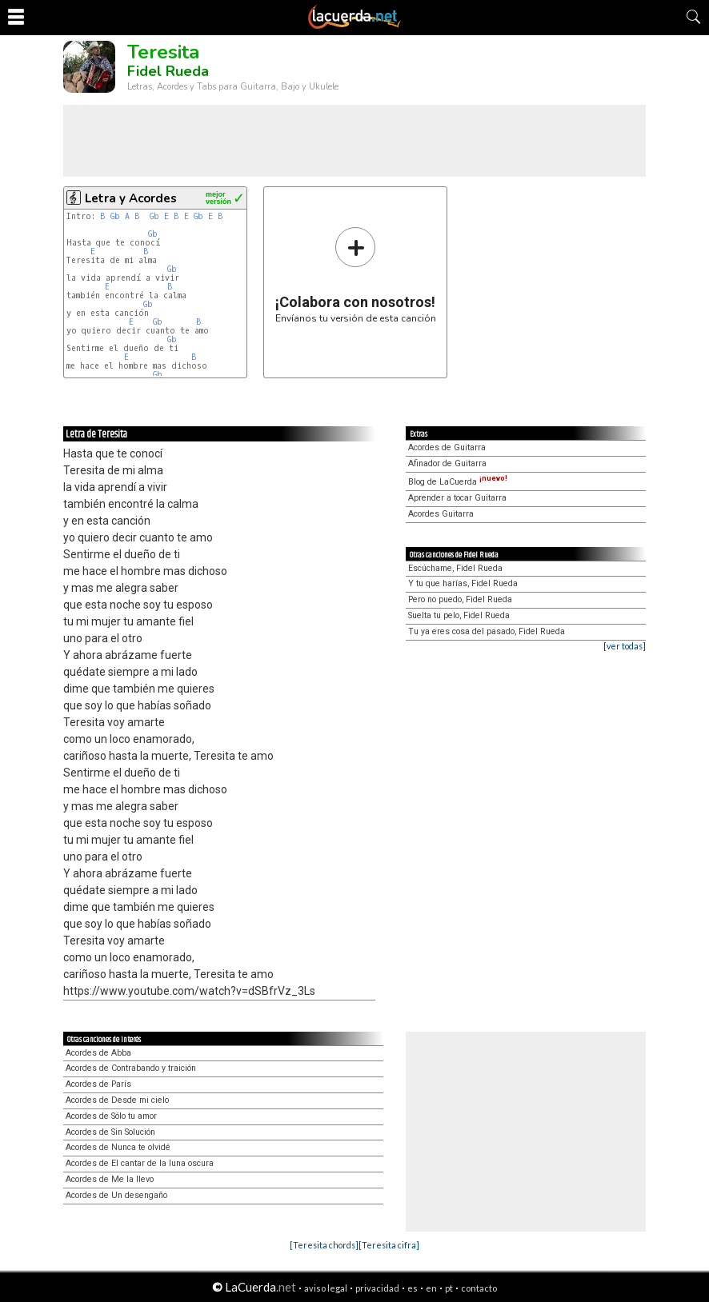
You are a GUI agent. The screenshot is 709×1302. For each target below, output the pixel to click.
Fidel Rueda (168, 71)
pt (449, 1288)
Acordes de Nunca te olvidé (118, 1147)
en (431, 1288)
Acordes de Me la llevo (110, 1179)
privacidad (377, 1288)
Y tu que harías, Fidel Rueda (463, 583)
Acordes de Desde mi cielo (117, 1100)
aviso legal (325, 1288)
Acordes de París (98, 1084)
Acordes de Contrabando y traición (131, 1068)
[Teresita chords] (324, 1245)
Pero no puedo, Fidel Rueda (460, 599)
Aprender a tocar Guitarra (457, 498)
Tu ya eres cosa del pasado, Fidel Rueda (486, 631)
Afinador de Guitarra (447, 463)
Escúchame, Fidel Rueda (455, 568)
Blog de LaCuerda (457, 482)
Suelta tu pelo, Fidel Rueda (459, 615)
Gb (115, 216)
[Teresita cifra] (389, 1245)
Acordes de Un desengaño (116, 1195)
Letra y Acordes (131, 198)
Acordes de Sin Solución (110, 1132)
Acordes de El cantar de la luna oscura (140, 1163)
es (412, 1288)
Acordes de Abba (98, 1053)
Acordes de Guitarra (447, 447)
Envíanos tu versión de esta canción (355, 275)
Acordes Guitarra (441, 514)
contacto (479, 1288)
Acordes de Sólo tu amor (111, 1116)
